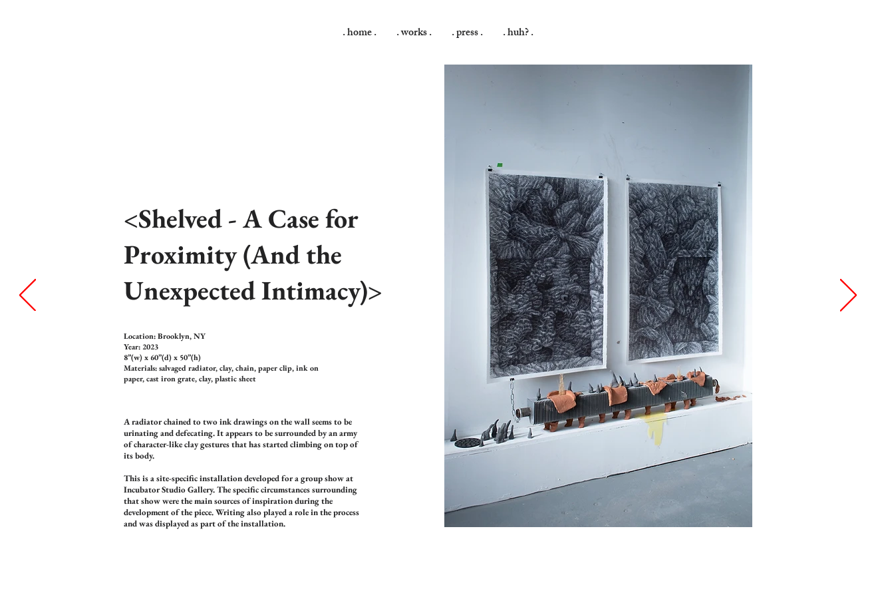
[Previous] (27, 296)
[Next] (848, 296)
